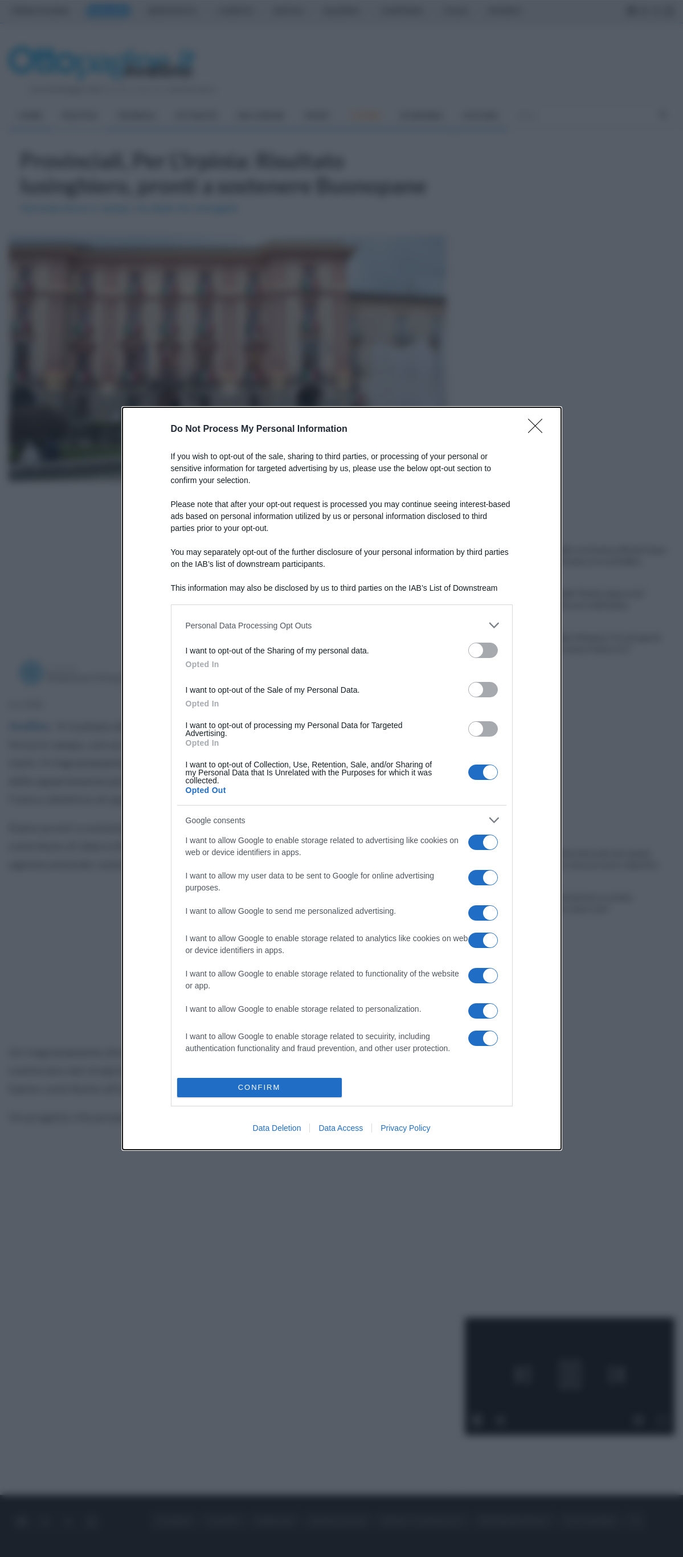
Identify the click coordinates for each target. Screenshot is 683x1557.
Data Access (340, 1128)
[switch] (483, 650)
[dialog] (341, 778)
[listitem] (342, 625)
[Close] (539, 429)
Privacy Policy (405, 1128)
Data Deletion (277, 1128)
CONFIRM (259, 1087)
